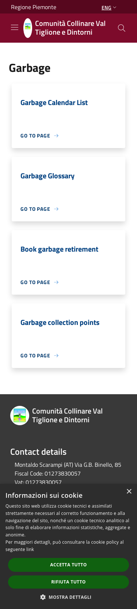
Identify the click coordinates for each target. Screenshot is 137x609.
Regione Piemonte (33, 7)
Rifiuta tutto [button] (68, 582)
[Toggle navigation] (14, 27)
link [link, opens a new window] (30, 549)
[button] (69, 597)
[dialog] (68, 546)
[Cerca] (121, 28)
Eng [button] (110, 7)
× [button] (129, 491)
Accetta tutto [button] (68, 565)
